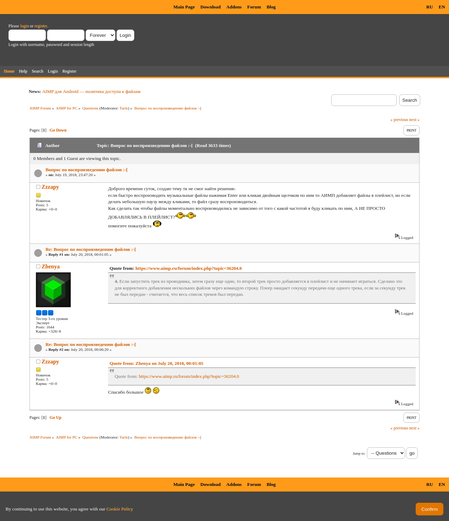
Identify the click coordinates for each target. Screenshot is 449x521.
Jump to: (359, 453)
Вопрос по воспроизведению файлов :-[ (87, 169)
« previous (399, 119)
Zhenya (51, 266)
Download (210, 6)
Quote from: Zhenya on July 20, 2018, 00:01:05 (156, 363)
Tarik (124, 108)
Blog (271, 6)
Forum (254, 6)
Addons (234, 6)
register (40, 26)
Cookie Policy (120, 509)
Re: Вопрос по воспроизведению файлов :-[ (91, 249)
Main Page (184, 6)
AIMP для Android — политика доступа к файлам (91, 91)
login (24, 26)
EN (441, 6)
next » (414, 119)
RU (429, 6)
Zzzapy (50, 187)
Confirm (429, 509)
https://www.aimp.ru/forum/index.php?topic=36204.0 (188, 268)
